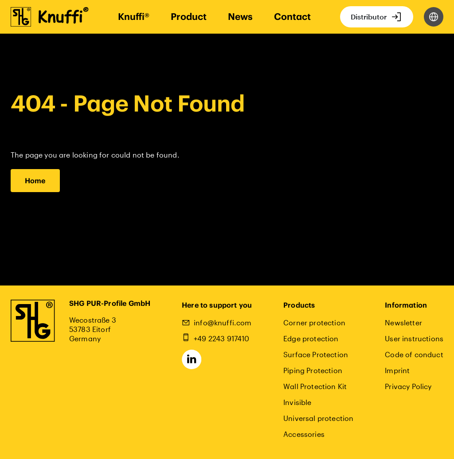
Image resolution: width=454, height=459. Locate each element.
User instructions (414, 338)
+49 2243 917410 (221, 338)
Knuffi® (133, 17)
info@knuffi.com (222, 322)
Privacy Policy (408, 386)
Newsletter (403, 322)
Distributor (369, 16)
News (240, 17)
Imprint (397, 370)
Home (35, 180)
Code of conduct (414, 354)
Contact (292, 17)
